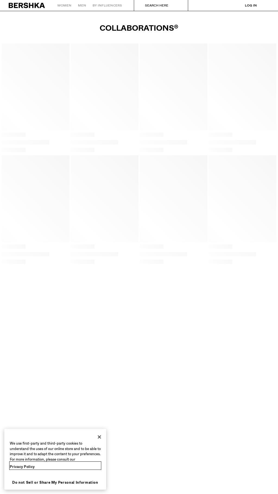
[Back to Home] (27, 5)
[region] (55, 459)
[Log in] (245, 5)
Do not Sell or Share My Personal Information (55, 482)
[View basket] (265, 5)
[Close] (99, 437)
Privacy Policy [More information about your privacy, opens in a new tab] (22, 466)
